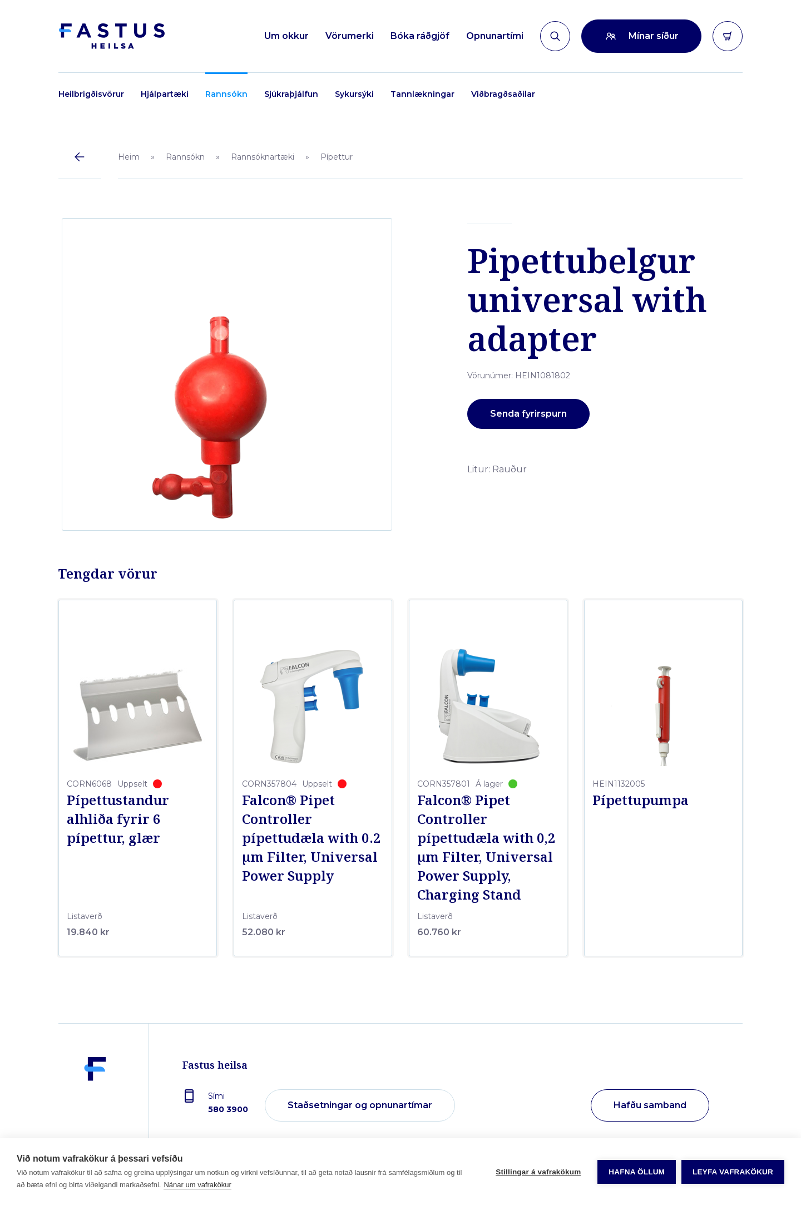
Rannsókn (226, 94)
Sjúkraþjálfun (291, 94)
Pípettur (336, 157)
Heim (129, 157)
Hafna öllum (637, 1172)
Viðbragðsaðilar (503, 94)
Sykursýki (354, 94)
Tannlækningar (422, 94)
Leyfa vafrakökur (733, 1172)
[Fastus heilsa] (95, 1106)
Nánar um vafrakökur (197, 1185)
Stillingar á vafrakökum (538, 1172)
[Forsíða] (111, 36)
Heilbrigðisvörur (91, 94)
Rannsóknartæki (262, 157)
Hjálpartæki (165, 94)
